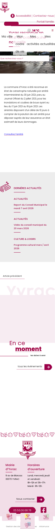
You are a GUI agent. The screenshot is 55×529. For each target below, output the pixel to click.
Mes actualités (47, 39)
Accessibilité (23, 16)
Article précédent (11, 276)
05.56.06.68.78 (22, 507)
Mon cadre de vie (20, 43)
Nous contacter (25, 496)
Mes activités (33, 39)
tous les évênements (30, 365)
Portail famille (45, 21)
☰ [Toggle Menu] (52, 30)
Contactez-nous (43, 16)
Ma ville (6, 36)
